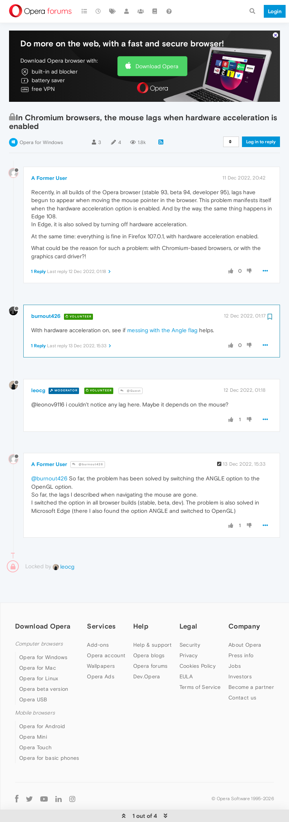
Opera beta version (43, 666)
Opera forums (150, 643)
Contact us (242, 675)
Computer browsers (39, 621)
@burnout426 (87, 441)
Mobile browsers (35, 690)
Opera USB (33, 676)
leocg (38, 367)
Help (140, 603)
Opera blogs (148, 632)
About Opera (244, 622)
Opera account (106, 632)
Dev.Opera (146, 653)
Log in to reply (261, 118)
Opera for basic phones (49, 735)
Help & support (152, 622)
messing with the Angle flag (162, 307)
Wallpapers (101, 643)
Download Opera (156, 43)
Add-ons (98, 622)
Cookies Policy (197, 643)
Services (101, 603)
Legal (188, 603)
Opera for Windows (41, 119)
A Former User (49, 155)
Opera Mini (33, 714)
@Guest (130, 368)
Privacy (188, 632)
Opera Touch (35, 724)
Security (189, 622)
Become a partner (251, 664)
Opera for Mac (37, 645)
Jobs (234, 643)
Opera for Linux (38, 655)
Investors (240, 653)
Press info (240, 632)
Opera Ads (100, 653)
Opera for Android (42, 703)
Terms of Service (200, 664)
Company (244, 603)
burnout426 (46, 293)
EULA (186, 653)
